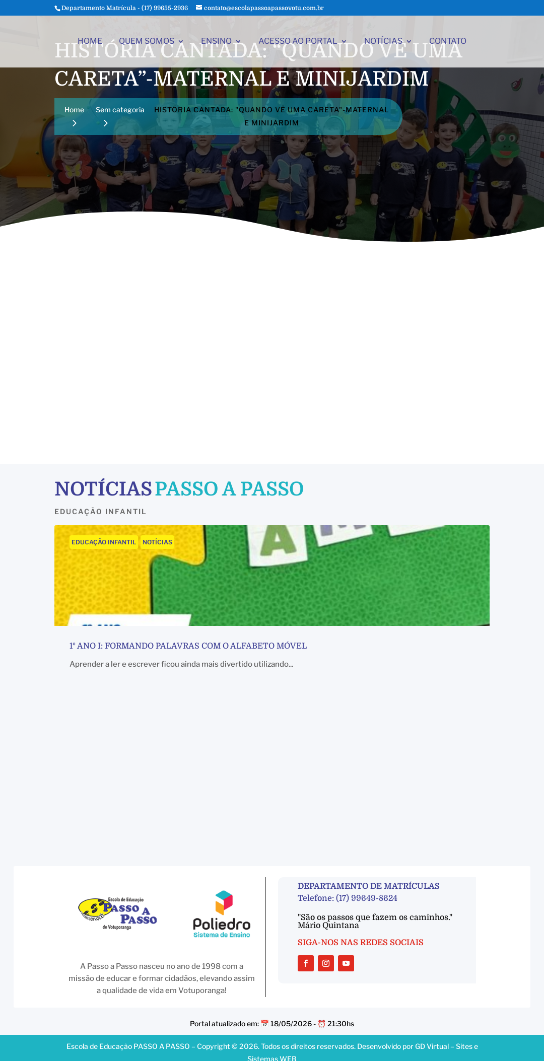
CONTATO (447, 42)
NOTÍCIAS (383, 42)
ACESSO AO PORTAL (297, 42)
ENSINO (216, 42)
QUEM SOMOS (146, 42)
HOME (90, 42)
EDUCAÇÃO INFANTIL (104, 542)
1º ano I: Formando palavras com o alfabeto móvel (188, 646)
